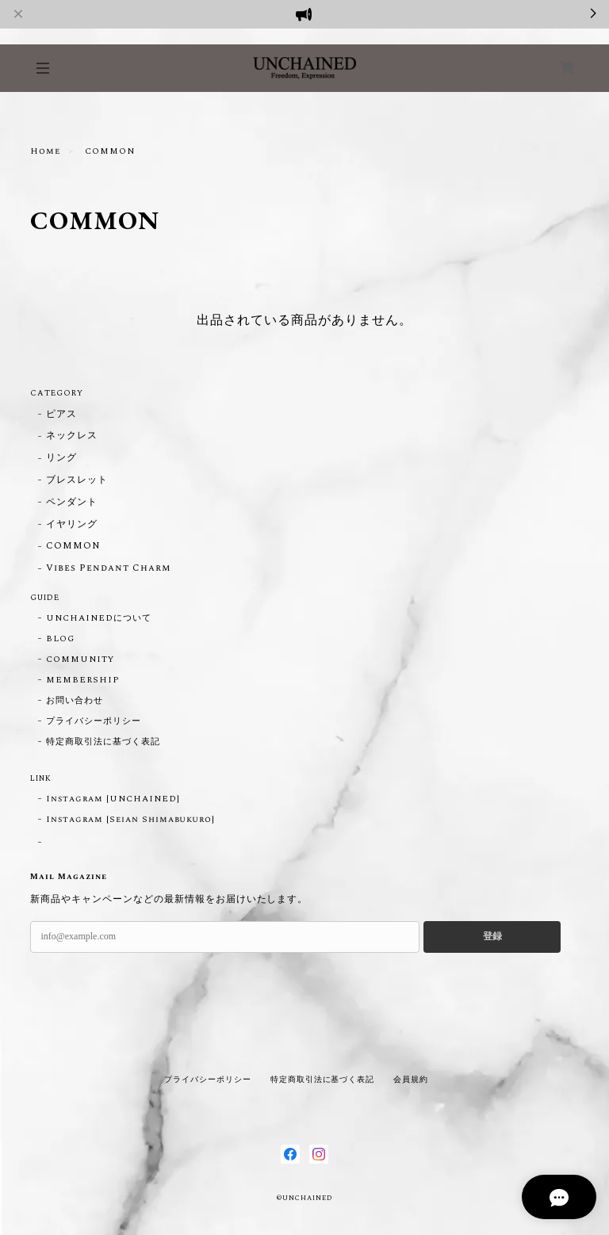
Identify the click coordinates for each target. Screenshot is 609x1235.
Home (45, 151)
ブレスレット (77, 481)
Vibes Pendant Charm (108, 568)
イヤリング (72, 525)
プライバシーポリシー (93, 721)
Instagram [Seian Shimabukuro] (130, 819)
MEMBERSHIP (83, 680)
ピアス (61, 415)
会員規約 (410, 1079)
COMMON (73, 546)
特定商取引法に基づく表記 (103, 742)
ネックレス (72, 436)
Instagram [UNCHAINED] (112, 799)
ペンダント (72, 503)
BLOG (60, 639)
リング (61, 458)
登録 (492, 936)
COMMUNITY (80, 659)
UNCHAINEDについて (98, 618)
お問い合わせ (74, 700)
